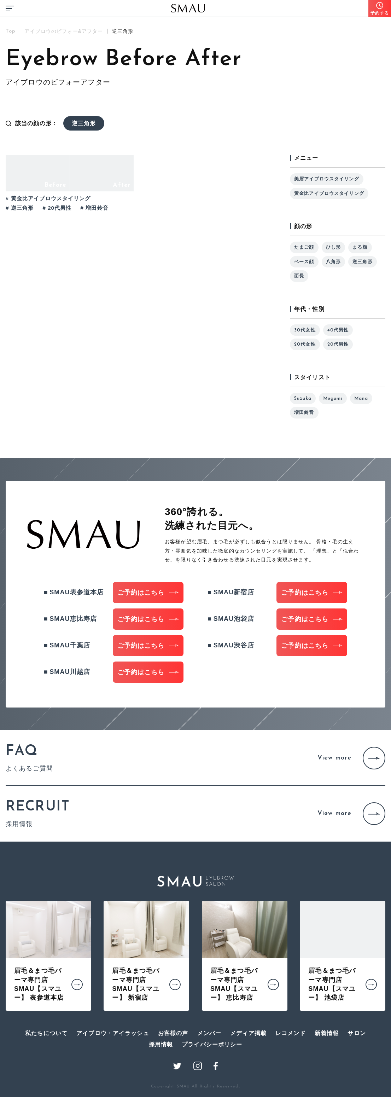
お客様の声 (173, 1033)
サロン (357, 1033)
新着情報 (327, 1033)
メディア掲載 (248, 1033)
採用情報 (161, 1044)
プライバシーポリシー (212, 1044)
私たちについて (46, 1033)
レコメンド (290, 1033)
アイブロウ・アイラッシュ (112, 1033)
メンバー (209, 1033)
